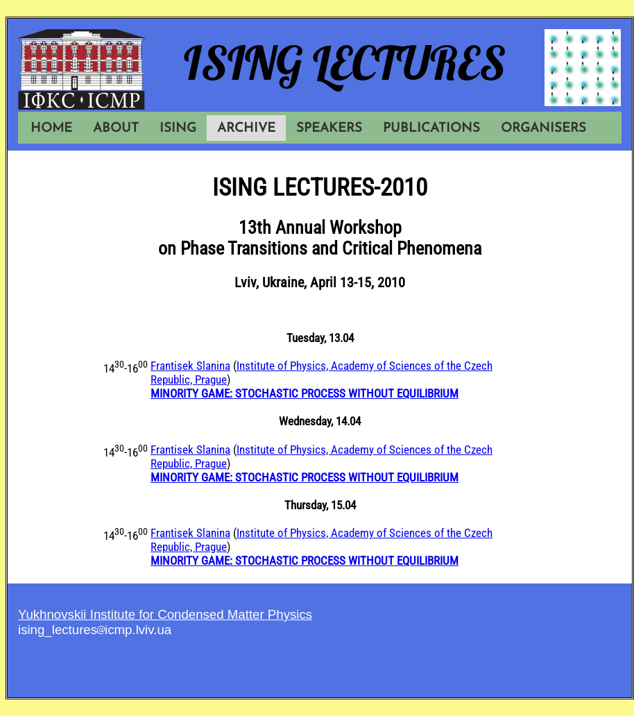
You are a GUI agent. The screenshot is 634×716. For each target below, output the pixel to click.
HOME (51, 128)
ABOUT (116, 128)
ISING (178, 128)
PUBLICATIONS (431, 128)
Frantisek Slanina (190, 366)
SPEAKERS (329, 128)
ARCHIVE (246, 128)
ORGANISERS (543, 128)
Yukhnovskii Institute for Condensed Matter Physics (165, 614)
